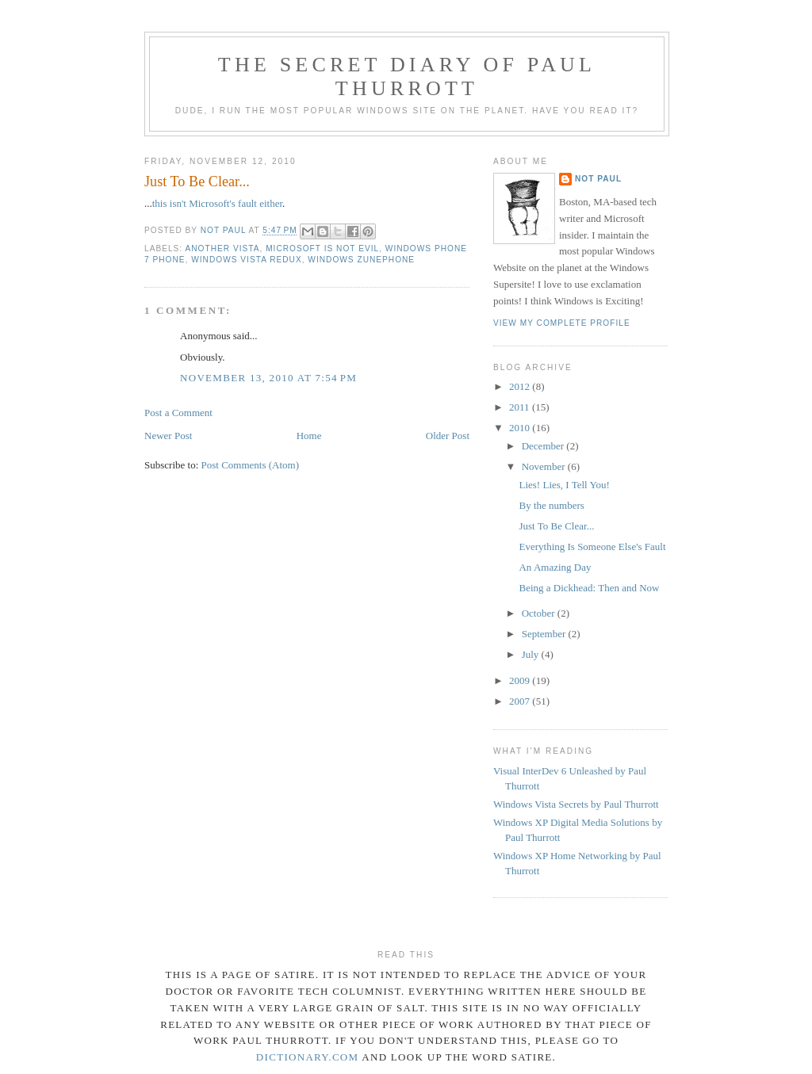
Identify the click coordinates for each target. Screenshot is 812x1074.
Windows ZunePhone (361, 259)
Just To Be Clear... (556, 526)
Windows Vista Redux (246, 259)
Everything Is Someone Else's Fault (592, 546)
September (545, 634)
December (544, 446)
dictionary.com (307, 1057)
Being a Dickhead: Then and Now (589, 588)
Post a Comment (178, 413)
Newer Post (168, 435)
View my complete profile (561, 323)
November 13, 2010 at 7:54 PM (268, 378)
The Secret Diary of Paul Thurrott (407, 76)
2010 (520, 428)
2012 (520, 386)
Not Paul (598, 178)
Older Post (447, 435)
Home (309, 435)
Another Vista (222, 248)
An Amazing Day (555, 567)
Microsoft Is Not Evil (322, 248)
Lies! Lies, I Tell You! (564, 485)
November (545, 466)
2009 (520, 680)
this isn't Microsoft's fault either (217, 203)
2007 (520, 701)
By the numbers (551, 505)
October (539, 613)
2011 (520, 407)
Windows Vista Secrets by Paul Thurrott (576, 804)
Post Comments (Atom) (250, 465)
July (532, 654)
